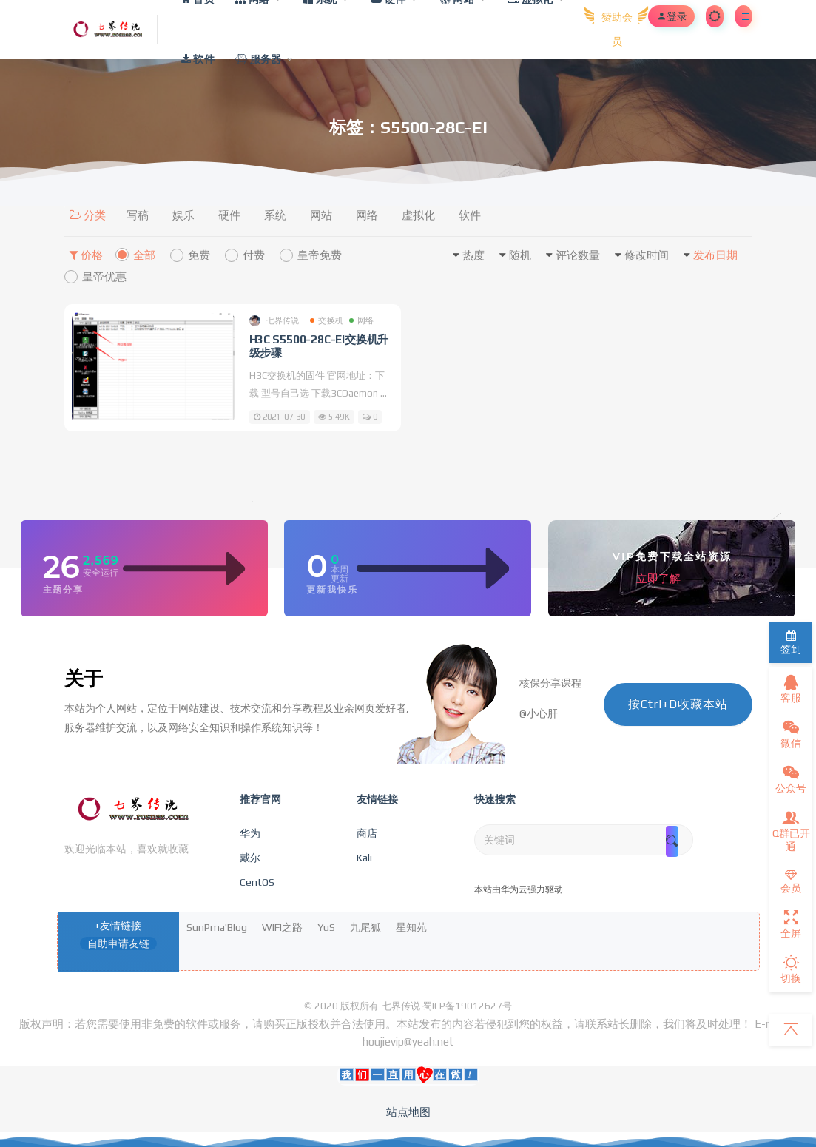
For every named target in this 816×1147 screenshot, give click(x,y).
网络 (367, 215)
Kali (364, 858)
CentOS (257, 882)
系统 (275, 215)
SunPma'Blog (216, 927)
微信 (790, 734)
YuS (326, 927)
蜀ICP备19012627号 (467, 1006)
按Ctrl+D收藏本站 (678, 704)
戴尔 (250, 858)
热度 (473, 255)
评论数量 (578, 255)
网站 (321, 215)
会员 (790, 882)
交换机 (326, 320)
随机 (520, 255)
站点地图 (408, 1112)
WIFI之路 (282, 927)
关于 (83, 678)
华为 (250, 833)
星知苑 (411, 927)
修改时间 (646, 255)
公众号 (790, 779)
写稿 (138, 215)
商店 (367, 833)
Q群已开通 (791, 831)
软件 (470, 215)
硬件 (229, 215)
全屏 (790, 924)
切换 (790, 969)
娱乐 (183, 215)
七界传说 (274, 320)
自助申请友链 (118, 943)
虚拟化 (418, 215)
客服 (790, 689)
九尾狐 (365, 927)
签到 (790, 642)
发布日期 (715, 255)
